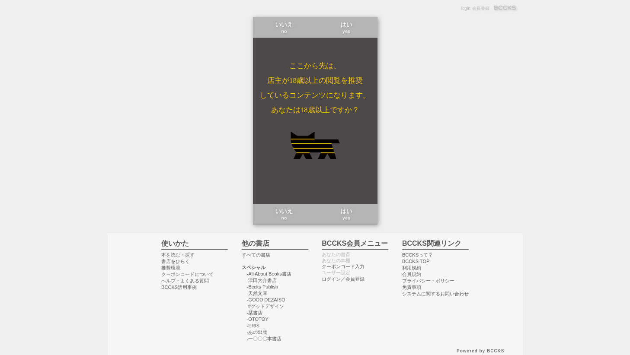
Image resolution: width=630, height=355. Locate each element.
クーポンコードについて (187, 274)
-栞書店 (255, 312)
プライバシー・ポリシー (428, 280)
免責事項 (411, 287)
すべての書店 (256, 254)
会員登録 (480, 8)
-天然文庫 (257, 293)
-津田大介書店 (262, 280)
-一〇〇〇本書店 (264, 338)
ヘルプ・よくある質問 (185, 280)
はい (346, 27)
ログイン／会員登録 (343, 279)
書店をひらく (175, 261)
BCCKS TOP (415, 261)
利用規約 (411, 267)
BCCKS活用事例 (179, 287)
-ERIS (253, 325)
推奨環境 (170, 267)
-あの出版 (257, 332)
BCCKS (505, 8)
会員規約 (411, 274)
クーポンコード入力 (343, 266)
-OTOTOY (258, 319)
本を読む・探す (178, 254)
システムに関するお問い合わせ (435, 293)
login (465, 8)
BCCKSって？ (417, 254)
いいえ (284, 27)
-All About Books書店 (269, 273)
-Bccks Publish (262, 286)
